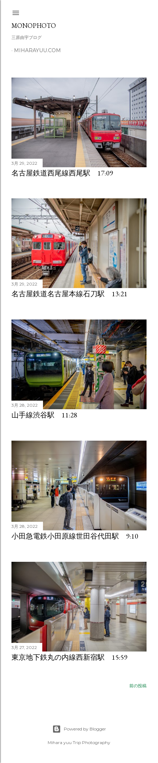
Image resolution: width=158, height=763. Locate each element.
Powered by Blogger (79, 729)
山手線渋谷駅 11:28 (44, 415)
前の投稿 (138, 685)
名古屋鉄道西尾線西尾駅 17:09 (62, 173)
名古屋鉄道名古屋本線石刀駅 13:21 (69, 293)
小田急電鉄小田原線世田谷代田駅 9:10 (74, 536)
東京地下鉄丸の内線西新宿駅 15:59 (69, 657)
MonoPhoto (33, 25)
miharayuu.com (37, 50)
